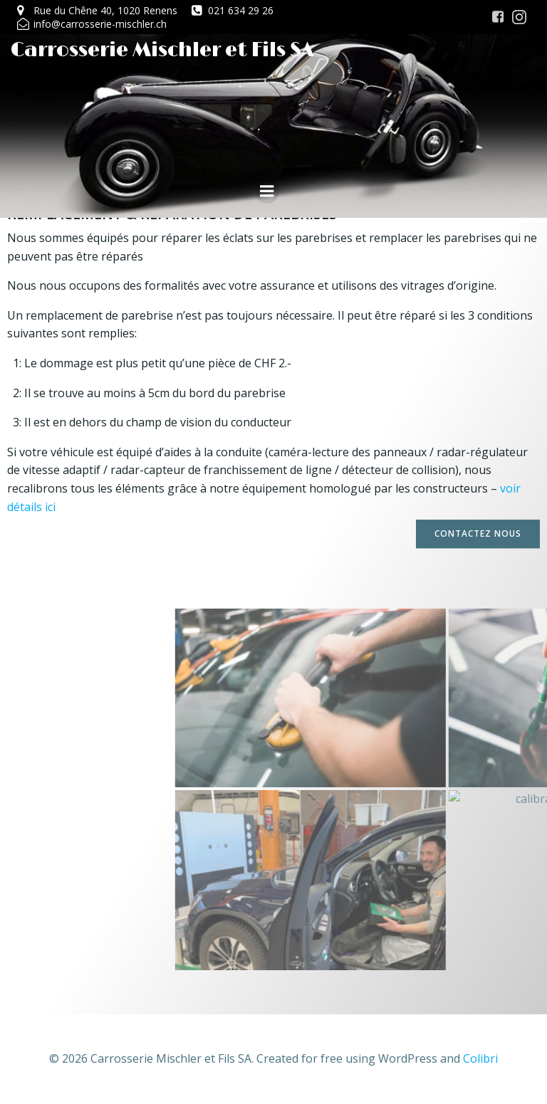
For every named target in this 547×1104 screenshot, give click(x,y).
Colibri (480, 1058)
